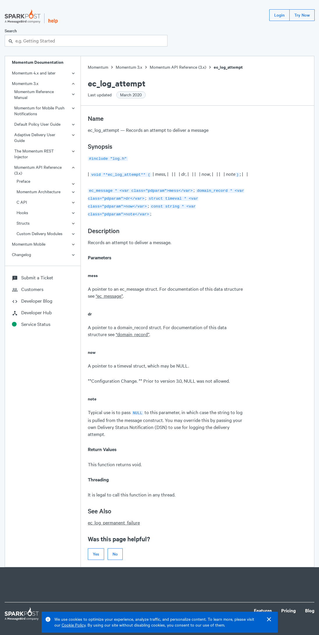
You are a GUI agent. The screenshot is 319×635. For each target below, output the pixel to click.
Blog (309, 606)
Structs (23, 223)
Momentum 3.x (25, 83)
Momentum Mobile (28, 244)
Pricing (288, 606)
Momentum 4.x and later (34, 73)
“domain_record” (132, 331)
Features (263, 606)
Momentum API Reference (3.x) (38, 170)
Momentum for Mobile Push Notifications (39, 110)
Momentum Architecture (38, 191)
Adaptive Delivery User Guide (34, 137)
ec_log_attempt (228, 67)
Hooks (22, 212)
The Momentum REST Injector (34, 153)
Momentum (98, 67)
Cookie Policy (73, 625)
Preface (23, 181)
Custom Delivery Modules (40, 233)
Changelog (21, 254)
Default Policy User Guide (37, 124)
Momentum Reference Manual (34, 94)
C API (22, 202)
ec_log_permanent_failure (114, 518)
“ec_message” (109, 292)
